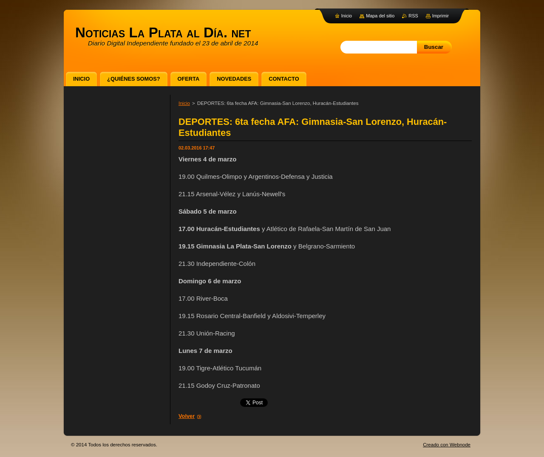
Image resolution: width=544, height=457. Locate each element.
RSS (413, 15)
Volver (186, 416)
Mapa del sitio (380, 15)
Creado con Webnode (446, 444)
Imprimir (440, 15)
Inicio (184, 103)
